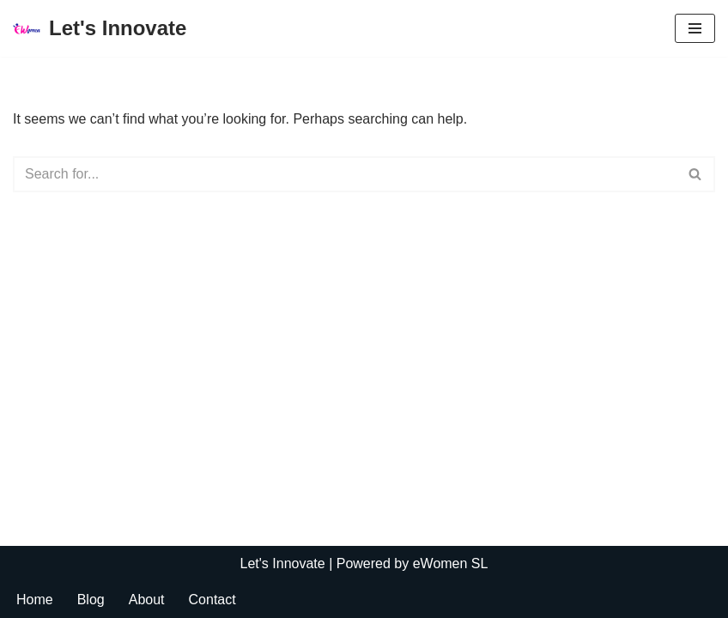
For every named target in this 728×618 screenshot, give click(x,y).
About (147, 599)
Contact (212, 599)
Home (34, 599)
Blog (91, 599)
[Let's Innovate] (99, 28)
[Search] (344, 174)
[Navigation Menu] (695, 28)
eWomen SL (450, 563)
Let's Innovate (282, 563)
